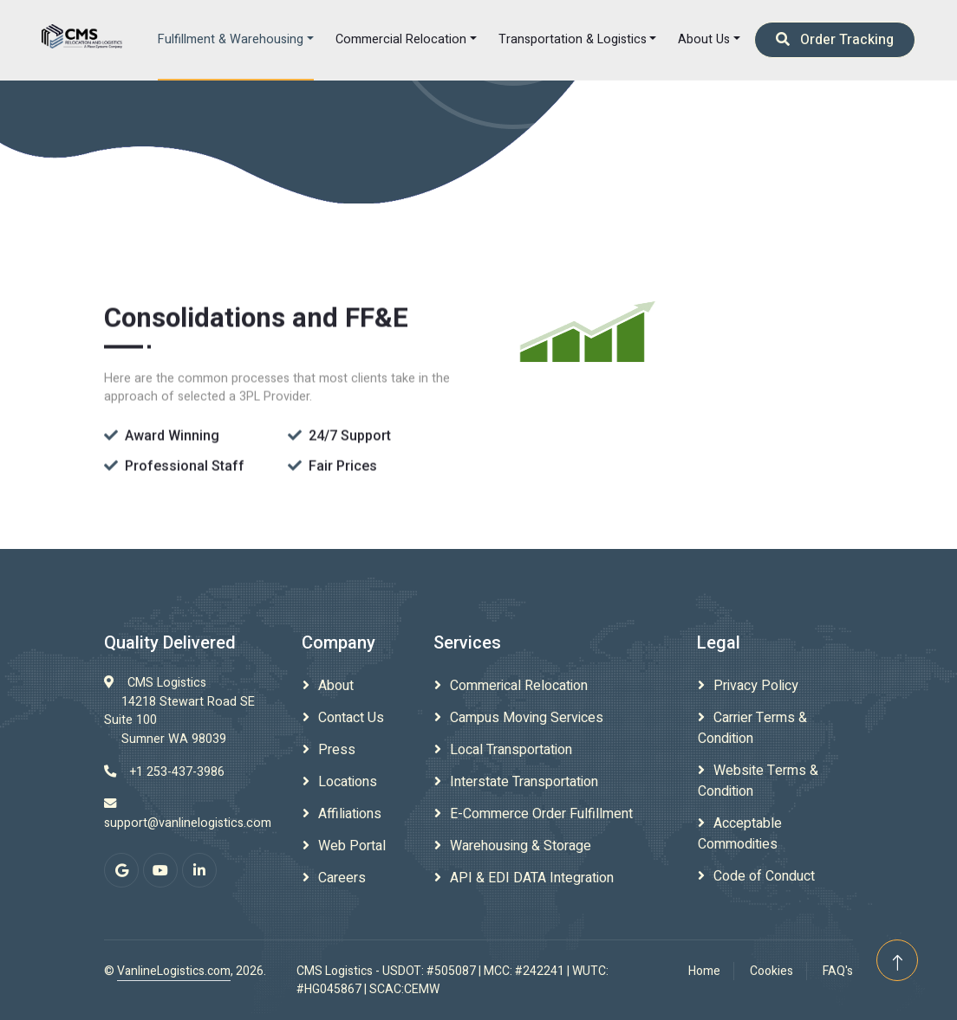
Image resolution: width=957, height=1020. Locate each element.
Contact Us (351, 717)
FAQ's (838, 971)
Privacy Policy (755, 685)
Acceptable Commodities (740, 834)
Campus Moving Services (526, 717)
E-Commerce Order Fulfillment (541, 814)
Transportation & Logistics (572, 39)
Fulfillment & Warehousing (230, 39)
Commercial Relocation (400, 39)
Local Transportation (511, 749)
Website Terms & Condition (758, 781)
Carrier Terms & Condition (752, 728)
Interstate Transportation (524, 781)
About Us (704, 39)
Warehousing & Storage (520, 846)
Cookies (771, 971)
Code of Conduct (764, 876)
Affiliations (349, 814)
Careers (342, 878)
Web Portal (352, 846)
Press (336, 749)
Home (704, 971)
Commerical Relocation (519, 685)
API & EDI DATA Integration (532, 878)
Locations (347, 781)
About (336, 685)
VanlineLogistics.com (174, 971)
